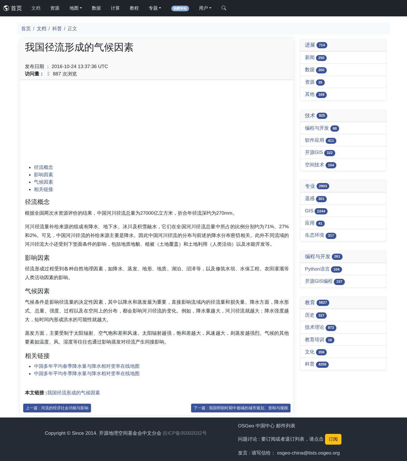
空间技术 (320, 165)
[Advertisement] (157, 124)
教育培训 (319, 340)
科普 (57, 28)
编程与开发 (322, 128)
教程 (134, 8)
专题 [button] (153, 8)
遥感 (316, 198)
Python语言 (323, 269)
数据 (96, 8)
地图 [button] (74, 8)
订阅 (333, 439)
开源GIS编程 (325, 281)
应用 (315, 223)
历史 (316, 315)
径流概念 (43, 167)
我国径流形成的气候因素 (73, 392)
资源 (54, 8)
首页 (12, 8)
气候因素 (43, 182)
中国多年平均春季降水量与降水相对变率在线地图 (87, 366)
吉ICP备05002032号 (185, 433)
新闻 (316, 58)
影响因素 (43, 174)
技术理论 (320, 327)
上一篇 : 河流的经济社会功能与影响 (57, 408)
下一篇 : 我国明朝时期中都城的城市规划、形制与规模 (241, 408)
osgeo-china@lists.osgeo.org (308, 453)
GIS (316, 211)
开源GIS (320, 152)
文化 (316, 352)
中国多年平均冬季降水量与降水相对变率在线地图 (87, 373)
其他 (316, 94)
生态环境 (320, 235)
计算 (115, 8)
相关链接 (43, 189)
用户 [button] (203, 8)
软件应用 (320, 140)
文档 (35, 8)
